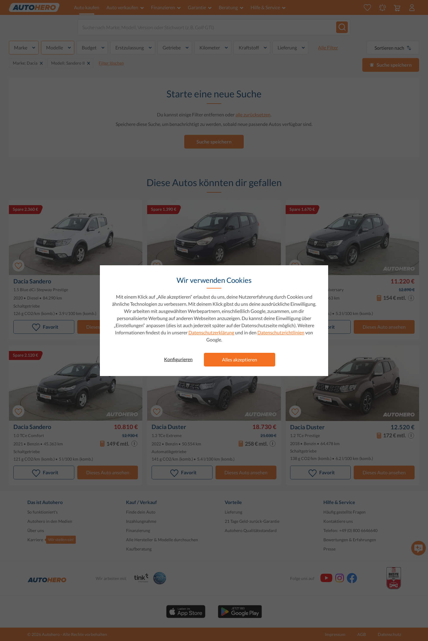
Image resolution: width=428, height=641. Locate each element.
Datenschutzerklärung (211, 332)
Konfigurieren (178, 359)
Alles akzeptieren (239, 359)
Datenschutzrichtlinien (280, 332)
